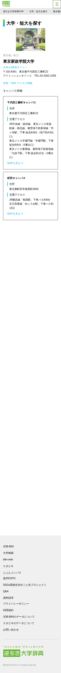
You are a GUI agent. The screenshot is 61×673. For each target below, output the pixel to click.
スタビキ (8, 566)
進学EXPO (9, 578)
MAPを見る (15, 163)
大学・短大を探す (38, 11)
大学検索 (8, 553)
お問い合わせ (11, 629)
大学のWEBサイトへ (15, 67)
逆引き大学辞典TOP (13, 11)
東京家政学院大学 (18, 61)
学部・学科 (9, 83)
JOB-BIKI (8, 546)
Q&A (6, 591)
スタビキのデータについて (18, 623)
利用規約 (8, 610)
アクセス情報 (24, 83)
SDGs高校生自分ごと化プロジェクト (25, 584)
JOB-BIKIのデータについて (19, 616)
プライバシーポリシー (16, 603)
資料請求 (8, 597)
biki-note (8, 559)
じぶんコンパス (12, 572)
